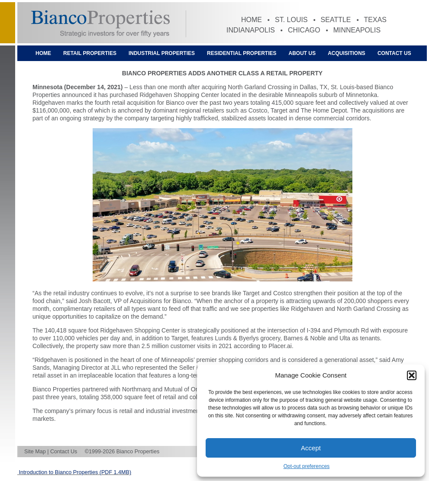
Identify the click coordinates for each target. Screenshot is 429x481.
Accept (311, 448)
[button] (411, 375)
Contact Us (394, 53)
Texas (375, 19)
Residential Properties (241, 53)
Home (251, 19)
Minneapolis (357, 30)
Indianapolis (250, 30)
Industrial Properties (162, 53)
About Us (302, 53)
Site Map (35, 452)
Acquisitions (346, 53)
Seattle (336, 19)
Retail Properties (89, 53)
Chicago (304, 30)
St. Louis (291, 19)
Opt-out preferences (307, 466)
